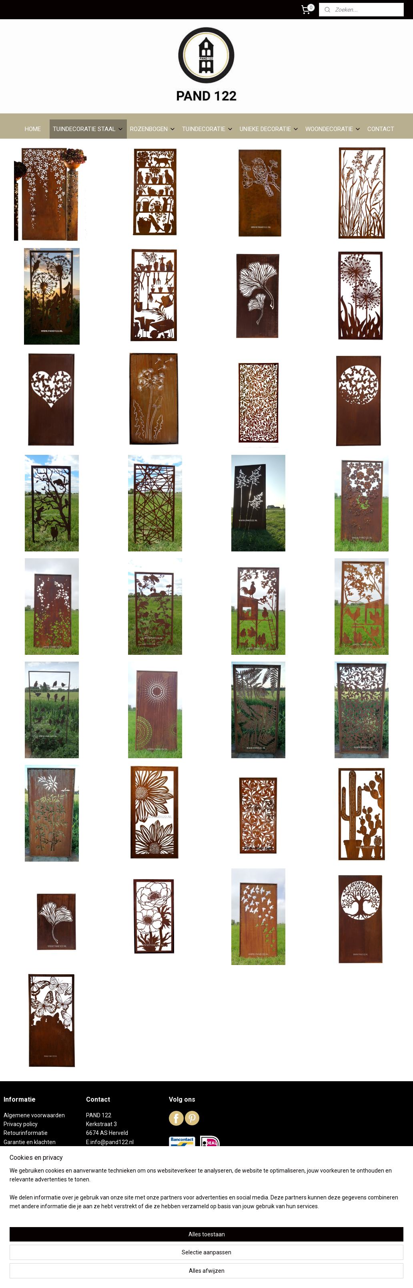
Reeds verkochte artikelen (36, 1187)
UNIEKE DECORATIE (269, 129)
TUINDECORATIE (207, 129)
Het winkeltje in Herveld (33, 1178)
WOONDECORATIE (333, 129)
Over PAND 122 (23, 1160)
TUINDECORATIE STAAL (88, 129)
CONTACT (380, 129)
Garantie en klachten (30, 1142)
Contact (14, 1204)
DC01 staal (17, 1169)
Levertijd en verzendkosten (38, 1151)
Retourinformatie (26, 1133)
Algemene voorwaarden (34, 1115)
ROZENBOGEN (153, 129)
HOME (33, 129)
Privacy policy (21, 1124)
